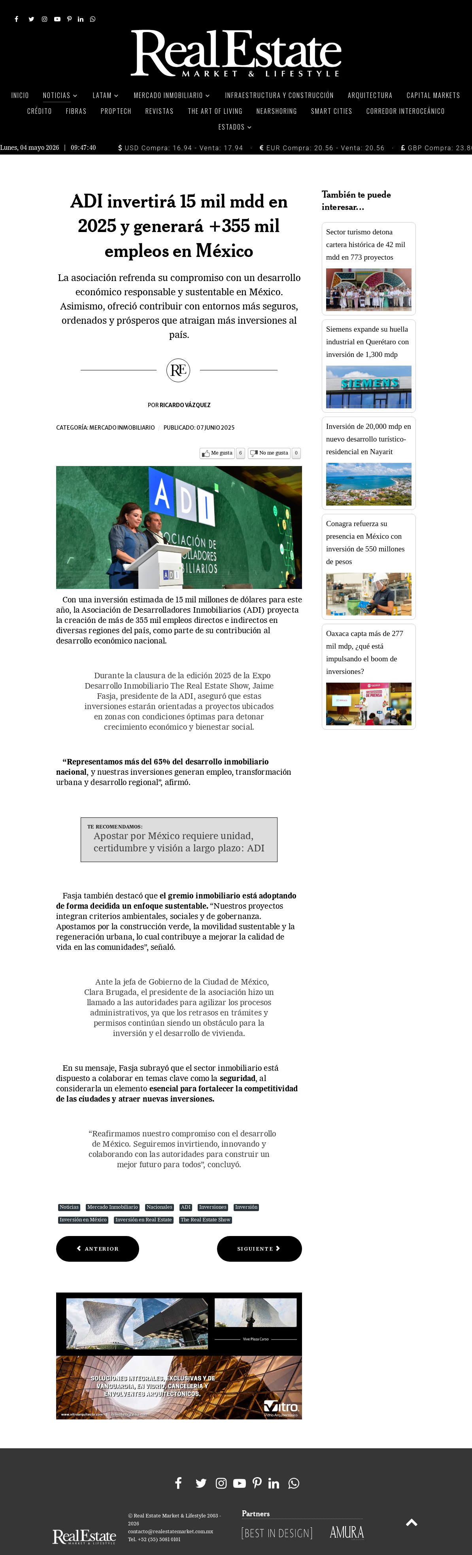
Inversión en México (83, 1202)
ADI (186, 1190)
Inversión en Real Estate (143, 1202)
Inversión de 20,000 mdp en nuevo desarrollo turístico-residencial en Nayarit (368, 421)
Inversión (246, 1190)
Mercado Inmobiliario (112, 1190)
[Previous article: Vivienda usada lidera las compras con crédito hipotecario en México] (97, 1231)
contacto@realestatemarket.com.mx (170, 1514)
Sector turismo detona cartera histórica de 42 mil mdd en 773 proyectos (365, 226)
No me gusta (273, 435)
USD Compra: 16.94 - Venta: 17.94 (181, 130)
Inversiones (213, 1190)
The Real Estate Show (205, 1202)
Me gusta (221, 435)
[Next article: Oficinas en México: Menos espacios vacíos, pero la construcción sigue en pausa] (259, 1231)
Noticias (69, 1190)
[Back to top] (412, 1506)
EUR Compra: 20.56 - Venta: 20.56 (322, 130)
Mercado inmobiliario (122, 410)
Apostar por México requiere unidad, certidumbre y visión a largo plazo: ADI (179, 825)
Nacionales (159, 1190)
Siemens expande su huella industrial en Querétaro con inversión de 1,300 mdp (367, 324)
